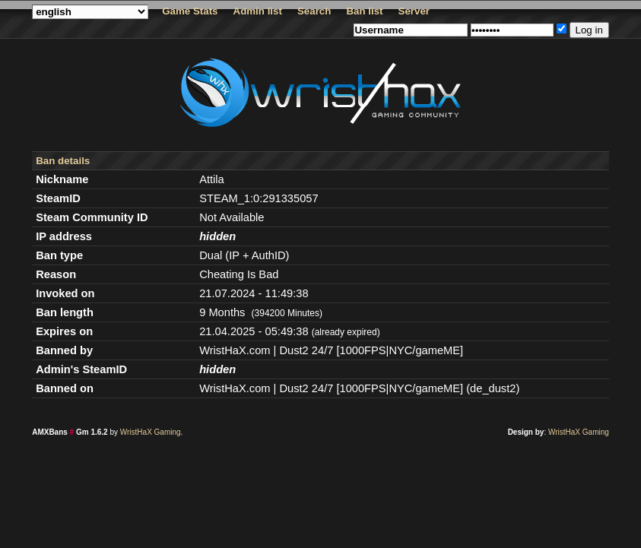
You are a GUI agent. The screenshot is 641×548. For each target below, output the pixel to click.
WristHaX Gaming (150, 432)
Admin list (257, 11)
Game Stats (189, 11)
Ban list (364, 11)
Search (314, 11)
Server (414, 11)
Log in (589, 30)
